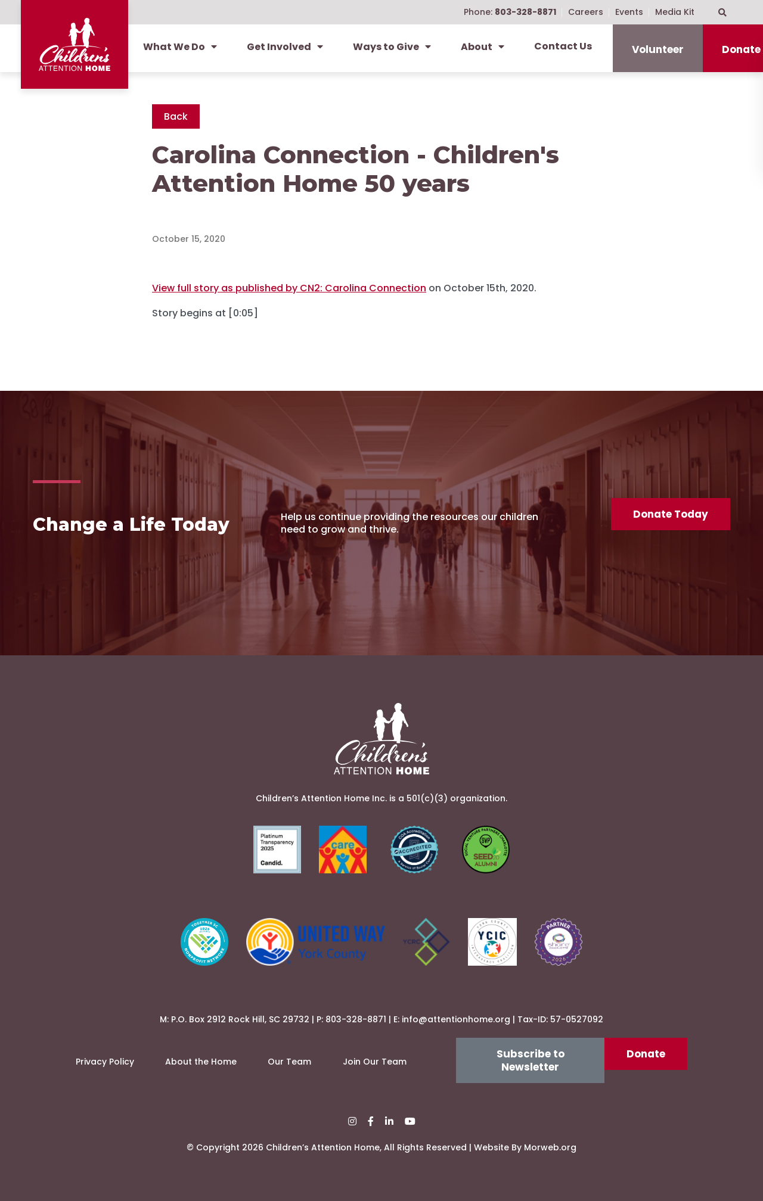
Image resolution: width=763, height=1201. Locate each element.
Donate (645, 1054)
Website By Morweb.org (525, 1147)
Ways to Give (392, 47)
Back (176, 116)
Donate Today (670, 514)
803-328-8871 (355, 1019)
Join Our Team (375, 1062)
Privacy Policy (105, 1062)
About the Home (201, 1062)
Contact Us (563, 46)
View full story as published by (289, 288)
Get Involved (285, 47)
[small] (352, 1121)
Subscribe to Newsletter (531, 1060)
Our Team (289, 1062)
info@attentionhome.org (456, 1019)
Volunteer (658, 49)
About (482, 47)
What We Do (180, 47)
